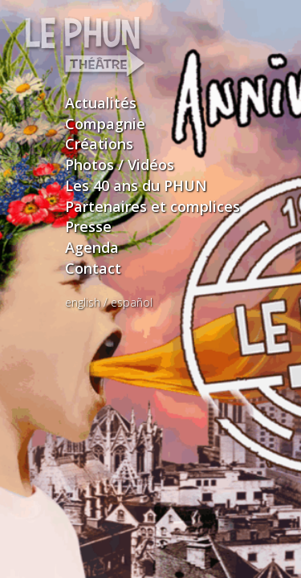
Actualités (100, 102)
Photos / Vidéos (119, 164)
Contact (93, 268)
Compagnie (105, 123)
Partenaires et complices (152, 206)
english (82, 302)
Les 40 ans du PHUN (136, 185)
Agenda (92, 247)
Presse (88, 226)
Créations (99, 143)
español (132, 302)
